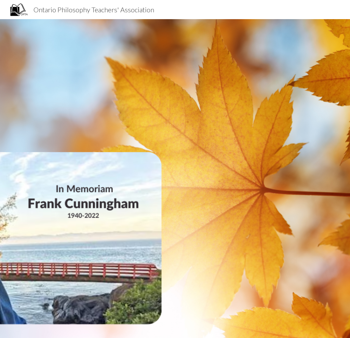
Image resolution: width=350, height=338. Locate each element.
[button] (175, 325)
